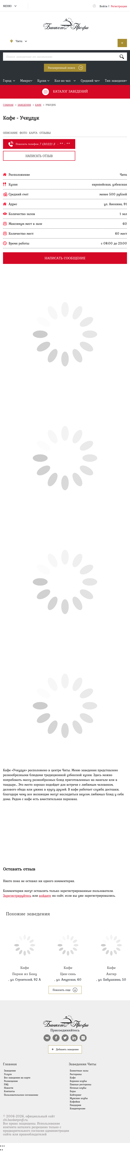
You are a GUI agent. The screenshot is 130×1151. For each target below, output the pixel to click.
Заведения (24, 105)
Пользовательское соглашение (21, 1095)
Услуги (8, 1074)
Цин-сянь (68, 950)
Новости (8, 1088)
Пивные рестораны (80, 1084)
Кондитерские (77, 1108)
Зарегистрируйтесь (17, 895)
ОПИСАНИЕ (10, 133)
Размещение (11, 1081)
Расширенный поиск (61, 68)
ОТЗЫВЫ (45, 133)
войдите (45, 895)
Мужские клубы (79, 1098)
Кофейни (75, 1102)
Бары (73, 1091)
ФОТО (23, 133)
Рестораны (76, 1074)
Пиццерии (75, 1105)
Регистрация (119, 6)
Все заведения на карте (17, 1077)
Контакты (9, 1091)
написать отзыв (39, 155)
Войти (103, 6)
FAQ (6, 1084)
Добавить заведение (122, 42)
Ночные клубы (78, 1088)
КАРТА (33, 133)
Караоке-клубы (78, 1081)
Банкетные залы (79, 1070)
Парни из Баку (25, 950)
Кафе (38, 105)
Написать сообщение (65, 258)
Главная (8, 105)
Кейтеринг (75, 1095)
